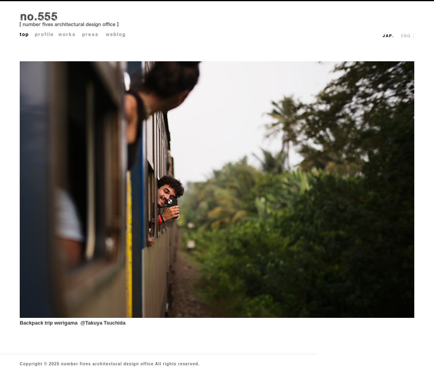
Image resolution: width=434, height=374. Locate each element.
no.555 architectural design (69, 20)
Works (70, 36)
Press (94, 36)
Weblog (117, 36)
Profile (46, 36)
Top (27, 36)
